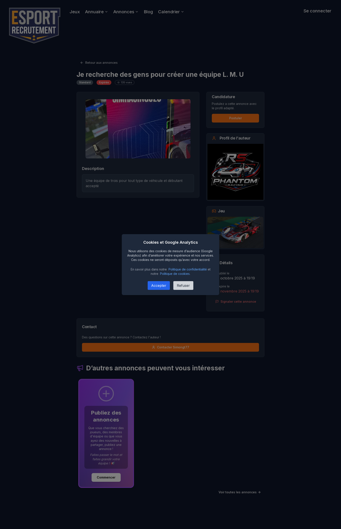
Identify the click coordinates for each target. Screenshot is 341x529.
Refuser (183, 285)
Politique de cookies (175, 273)
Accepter (158, 285)
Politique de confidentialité (188, 269)
